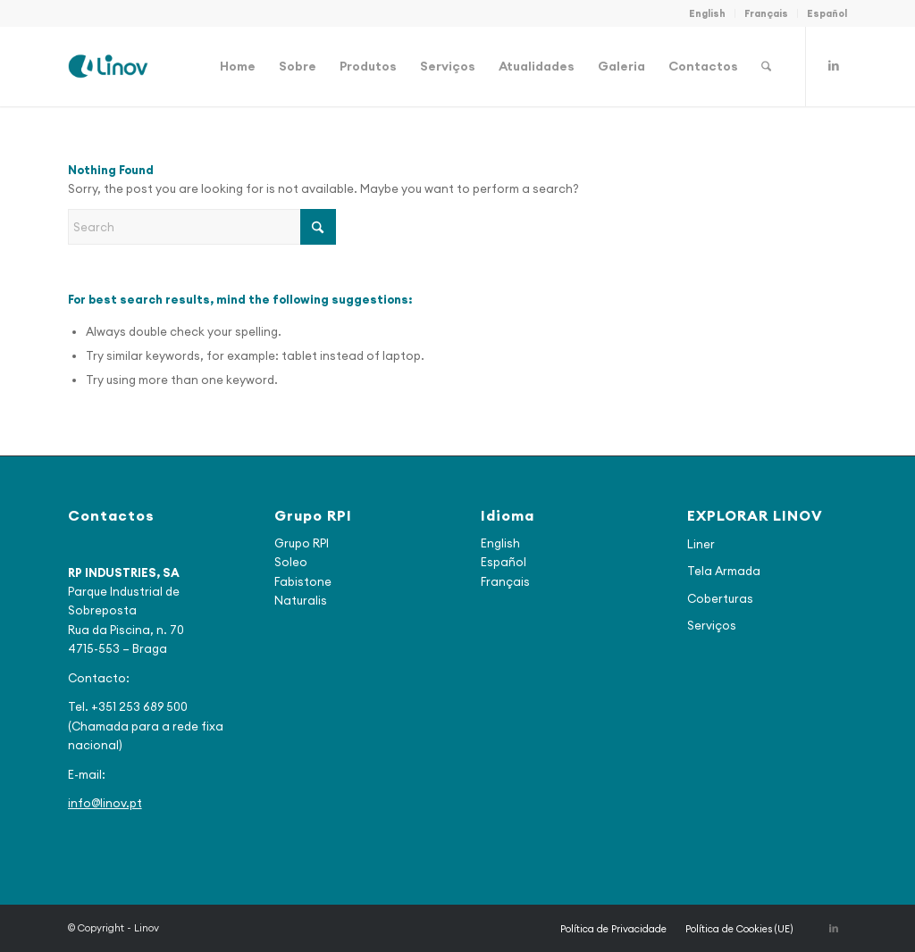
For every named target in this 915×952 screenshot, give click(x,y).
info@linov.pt (105, 803)
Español (827, 13)
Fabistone (303, 581)
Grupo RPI (301, 543)
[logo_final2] (108, 66)
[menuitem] (707, 13)
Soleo (290, 562)
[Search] (766, 66)
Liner (701, 544)
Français (766, 13)
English (707, 13)
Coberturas (720, 598)
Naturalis (300, 600)
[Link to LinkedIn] (833, 65)
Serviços (711, 625)
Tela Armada (723, 571)
